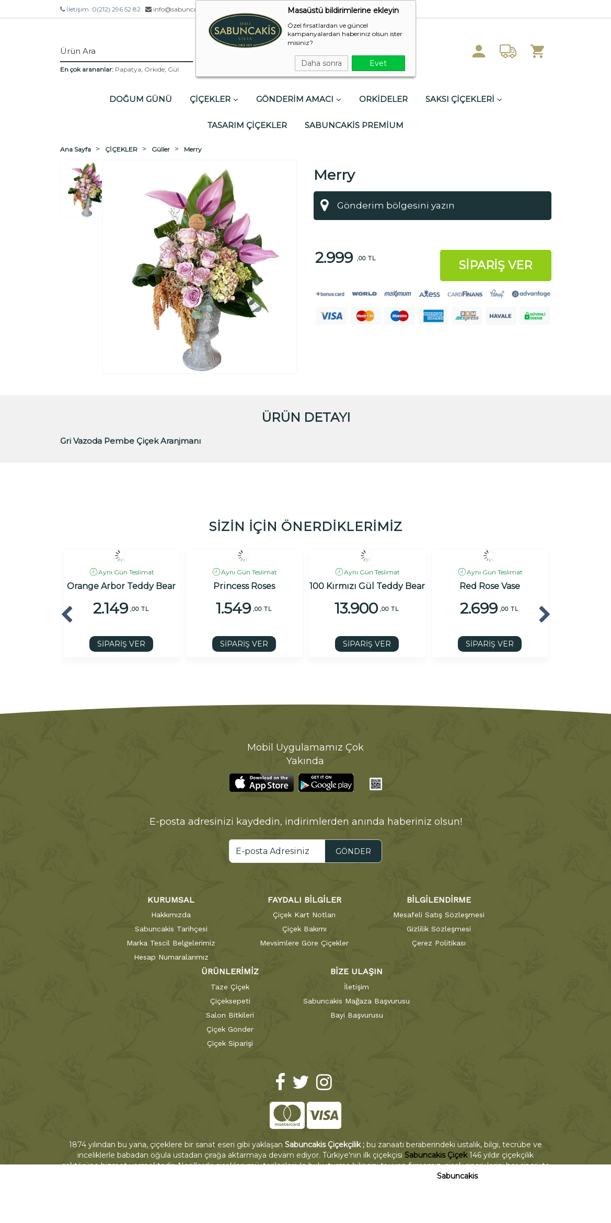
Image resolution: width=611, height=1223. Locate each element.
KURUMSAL (170, 900)
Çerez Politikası (439, 943)
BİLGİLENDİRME (439, 900)
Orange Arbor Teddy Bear (121, 586)
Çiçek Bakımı (304, 929)
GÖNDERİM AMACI (298, 99)
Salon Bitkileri (230, 1015)
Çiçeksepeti (230, 1001)
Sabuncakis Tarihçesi (171, 929)
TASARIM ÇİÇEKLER (247, 125)
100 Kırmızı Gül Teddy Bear (367, 586)
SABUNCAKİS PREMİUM (354, 125)
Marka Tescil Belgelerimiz (170, 943)
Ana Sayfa (75, 149)
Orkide (154, 69)
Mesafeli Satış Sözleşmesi (439, 914)
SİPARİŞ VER (121, 644)
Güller (161, 149)
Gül (173, 69)
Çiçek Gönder (229, 1029)
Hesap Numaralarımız (171, 957)
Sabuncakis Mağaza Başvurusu (356, 1001)
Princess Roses (244, 586)
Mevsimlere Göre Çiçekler (304, 943)
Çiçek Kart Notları (304, 914)
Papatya (128, 69)
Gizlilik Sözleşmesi (439, 929)
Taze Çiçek (230, 987)
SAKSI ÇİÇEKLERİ (463, 99)
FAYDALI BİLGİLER (304, 900)
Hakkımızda (171, 914)
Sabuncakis (457, 1176)
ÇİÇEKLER (214, 99)
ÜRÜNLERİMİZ (230, 971)
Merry (193, 149)
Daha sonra (321, 63)
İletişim (356, 987)
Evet (378, 63)
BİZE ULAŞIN (356, 971)
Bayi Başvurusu (356, 1015)
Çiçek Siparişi (230, 1043)
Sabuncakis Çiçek (436, 1155)
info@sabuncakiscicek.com (190, 9)
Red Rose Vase (489, 586)
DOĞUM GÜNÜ (140, 99)
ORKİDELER (383, 99)
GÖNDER (353, 851)
